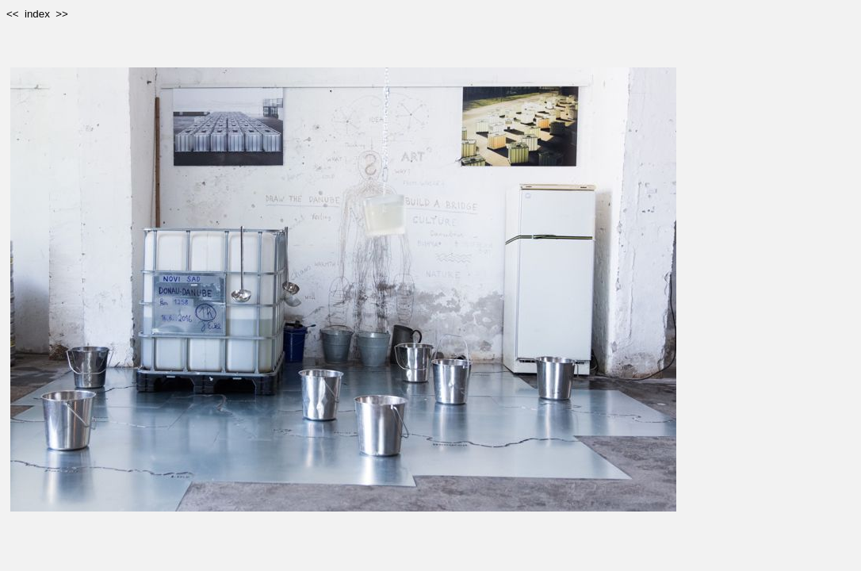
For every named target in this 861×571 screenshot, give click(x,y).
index (37, 14)
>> (61, 14)
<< (12, 14)
